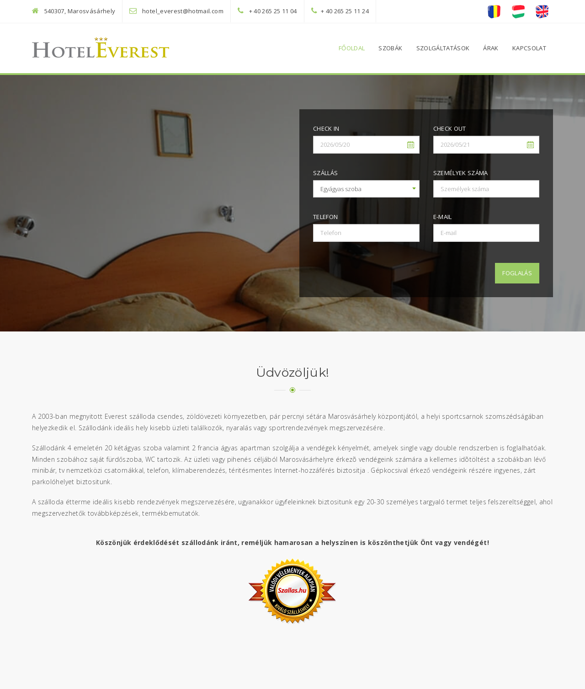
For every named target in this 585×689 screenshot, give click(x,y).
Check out (449, 128)
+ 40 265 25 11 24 (345, 11)
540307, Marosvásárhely (80, 11)
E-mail (442, 216)
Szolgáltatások (443, 48)
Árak (490, 48)
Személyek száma (460, 173)
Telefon (325, 216)
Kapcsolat (529, 48)
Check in (326, 128)
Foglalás (517, 273)
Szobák (390, 48)
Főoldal (352, 48)
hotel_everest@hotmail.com (182, 11)
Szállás (325, 173)
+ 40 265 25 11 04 (273, 11)
